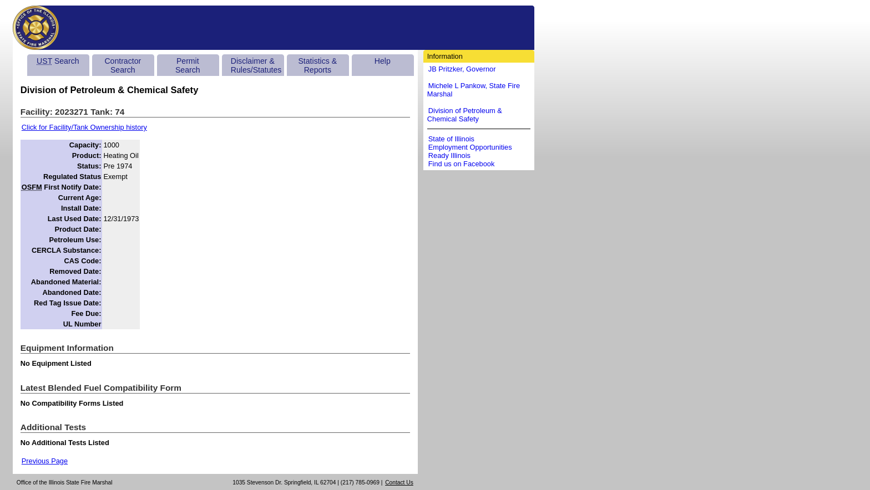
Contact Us (399, 482)
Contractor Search (122, 65)
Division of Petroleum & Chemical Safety (464, 114)
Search (58, 61)
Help (383, 61)
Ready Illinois (449, 155)
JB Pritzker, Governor (462, 69)
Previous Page (45, 461)
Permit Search (187, 65)
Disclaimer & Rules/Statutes (256, 65)
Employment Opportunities (470, 147)
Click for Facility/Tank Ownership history (84, 127)
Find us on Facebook (461, 164)
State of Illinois (451, 139)
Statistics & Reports (317, 65)
